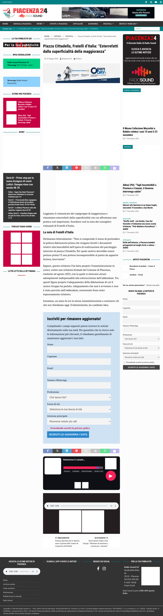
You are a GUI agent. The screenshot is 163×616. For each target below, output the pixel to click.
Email (50, 368)
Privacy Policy (19, 613)
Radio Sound (7, 2)
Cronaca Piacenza (22, 24)
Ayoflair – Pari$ (136, 274)
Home (5, 24)
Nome (50, 344)
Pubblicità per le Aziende (12, 596)
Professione (53, 391)
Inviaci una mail (152, 285)
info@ (134, 582)
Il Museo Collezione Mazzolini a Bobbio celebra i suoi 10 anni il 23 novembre (140, 131)
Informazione (8, 592)
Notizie (57, 36)
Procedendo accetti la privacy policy (70, 428)
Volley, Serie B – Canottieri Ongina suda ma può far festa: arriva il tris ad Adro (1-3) (22, 215)
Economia (93, 24)
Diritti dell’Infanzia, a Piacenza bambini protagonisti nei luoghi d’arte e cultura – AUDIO (139, 245)
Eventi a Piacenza (59, 24)
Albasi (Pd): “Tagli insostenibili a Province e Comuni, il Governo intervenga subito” (139, 188)
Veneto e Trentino (99, 471)
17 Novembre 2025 (132, 138)
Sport (39, 24)
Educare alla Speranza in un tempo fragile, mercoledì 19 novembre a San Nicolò (140, 206)
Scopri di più (129, 585)
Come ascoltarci (9, 588)
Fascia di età (53, 403)
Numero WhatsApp (57, 380)
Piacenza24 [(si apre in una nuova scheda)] (11, 83)
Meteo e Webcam (127, 24)
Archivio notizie (9, 584)
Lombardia (75, 471)
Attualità (78, 24)
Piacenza (67, 471)
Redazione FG (67, 58)
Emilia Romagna (87, 471)
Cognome (52, 356)
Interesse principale (57, 415)
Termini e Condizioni (32, 613)
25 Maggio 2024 (52, 58)
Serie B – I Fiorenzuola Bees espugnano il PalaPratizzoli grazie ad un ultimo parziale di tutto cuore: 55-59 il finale (22, 202)
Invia (31, 65)
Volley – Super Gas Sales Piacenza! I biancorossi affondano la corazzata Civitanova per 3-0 (21, 194)
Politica (107, 24)
